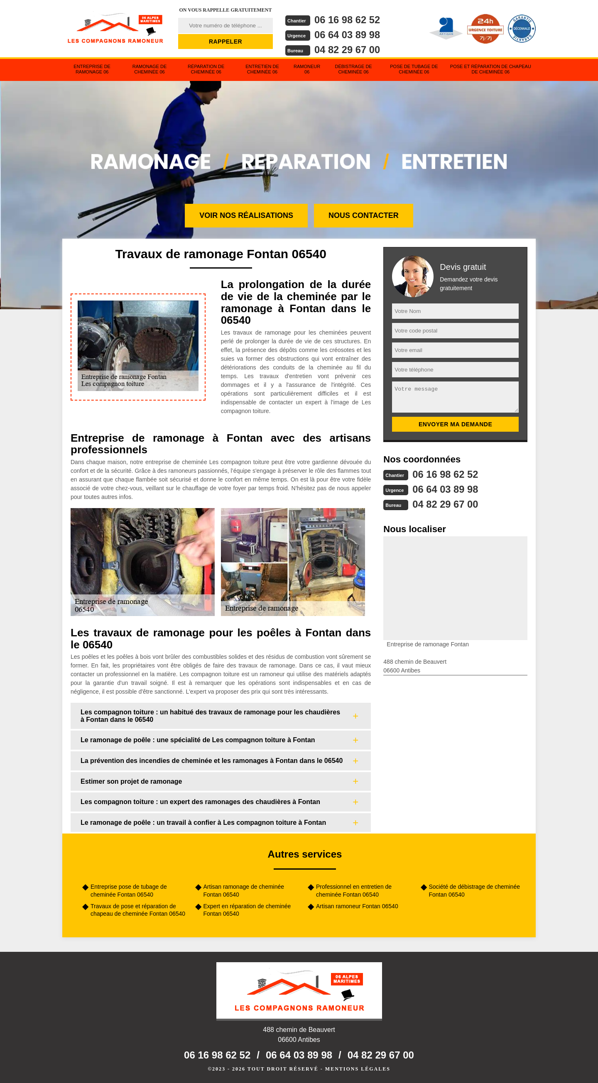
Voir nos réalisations (246, 215)
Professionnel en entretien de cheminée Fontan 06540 (354, 890)
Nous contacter (363, 215)
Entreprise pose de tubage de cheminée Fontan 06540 (129, 890)
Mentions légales (357, 1069)
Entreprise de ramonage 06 (92, 69)
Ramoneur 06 (307, 69)
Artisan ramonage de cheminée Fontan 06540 (243, 890)
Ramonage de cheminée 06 (149, 69)
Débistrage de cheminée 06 (353, 69)
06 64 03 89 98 (347, 34)
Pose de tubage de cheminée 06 (414, 69)
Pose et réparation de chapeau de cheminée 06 (490, 69)
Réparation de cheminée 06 (206, 69)
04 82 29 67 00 (347, 48)
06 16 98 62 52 (347, 19)
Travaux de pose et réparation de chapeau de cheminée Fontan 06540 (138, 910)
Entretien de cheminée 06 (262, 69)
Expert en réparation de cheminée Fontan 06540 (247, 910)
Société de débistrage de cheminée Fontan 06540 (474, 890)
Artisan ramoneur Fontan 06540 (357, 906)
